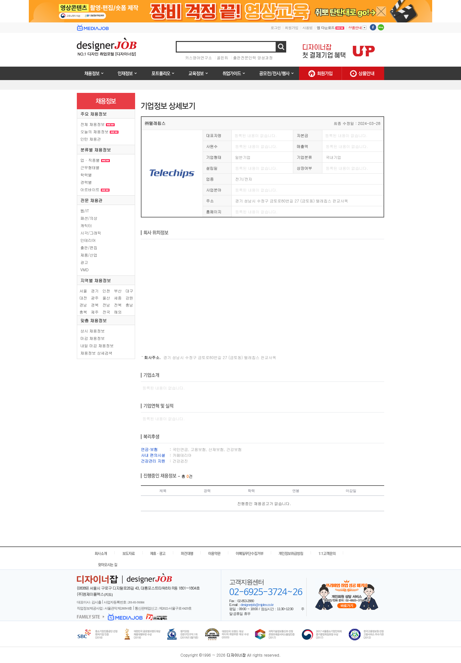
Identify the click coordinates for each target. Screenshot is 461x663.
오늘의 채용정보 (99, 131)
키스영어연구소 (198, 57)
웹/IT (84, 210)
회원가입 (291, 27)
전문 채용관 (91, 200)
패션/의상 (88, 218)
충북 (83, 312)
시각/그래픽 (90, 232)
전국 (106, 312)
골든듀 (222, 57)
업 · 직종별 (95, 160)
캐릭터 (86, 225)
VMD (84, 269)
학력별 (86, 174)
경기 (95, 290)
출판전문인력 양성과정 (253, 57)
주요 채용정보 (93, 114)
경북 (95, 304)
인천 (106, 290)
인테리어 (88, 240)
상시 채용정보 (92, 330)
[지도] (108, 594)
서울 (83, 290)
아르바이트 (94, 189)
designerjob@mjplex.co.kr (256, 605)
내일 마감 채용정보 (97, 345)
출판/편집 (88, 247)
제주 (95, 312)
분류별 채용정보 (95, 150)
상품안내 (357, 27)
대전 (83, 297)
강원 (129, 297)
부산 (118, 290)
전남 (106, 304)
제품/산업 (88, 255)
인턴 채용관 (90, 139)
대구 (129, 290)
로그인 (276, 27)
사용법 (308, 27)
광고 (84, 262)
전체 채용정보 (97, 124)
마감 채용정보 (92, 338)
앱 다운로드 (330, 27)
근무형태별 (90, 167)
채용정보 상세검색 (96, 353)
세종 (118, 297)
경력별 (86, 182)
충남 (129, 304)
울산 (106, 297)
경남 (83, 304)
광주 (95, 297)
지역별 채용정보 (95, 280)
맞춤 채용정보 (93, 320)
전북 (118, 304)
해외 (118, 312)
